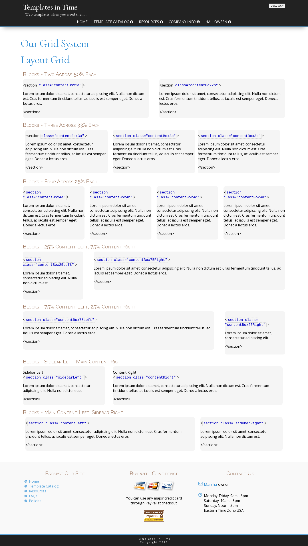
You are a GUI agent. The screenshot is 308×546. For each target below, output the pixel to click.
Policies (35, 500)
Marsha (210, 484)
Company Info (184, 21)
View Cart (277, 6)
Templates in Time (50, 7)
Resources (151, 21)
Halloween (218, 21)
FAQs (33, 496)
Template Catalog (113, 21)
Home (82, 21)
